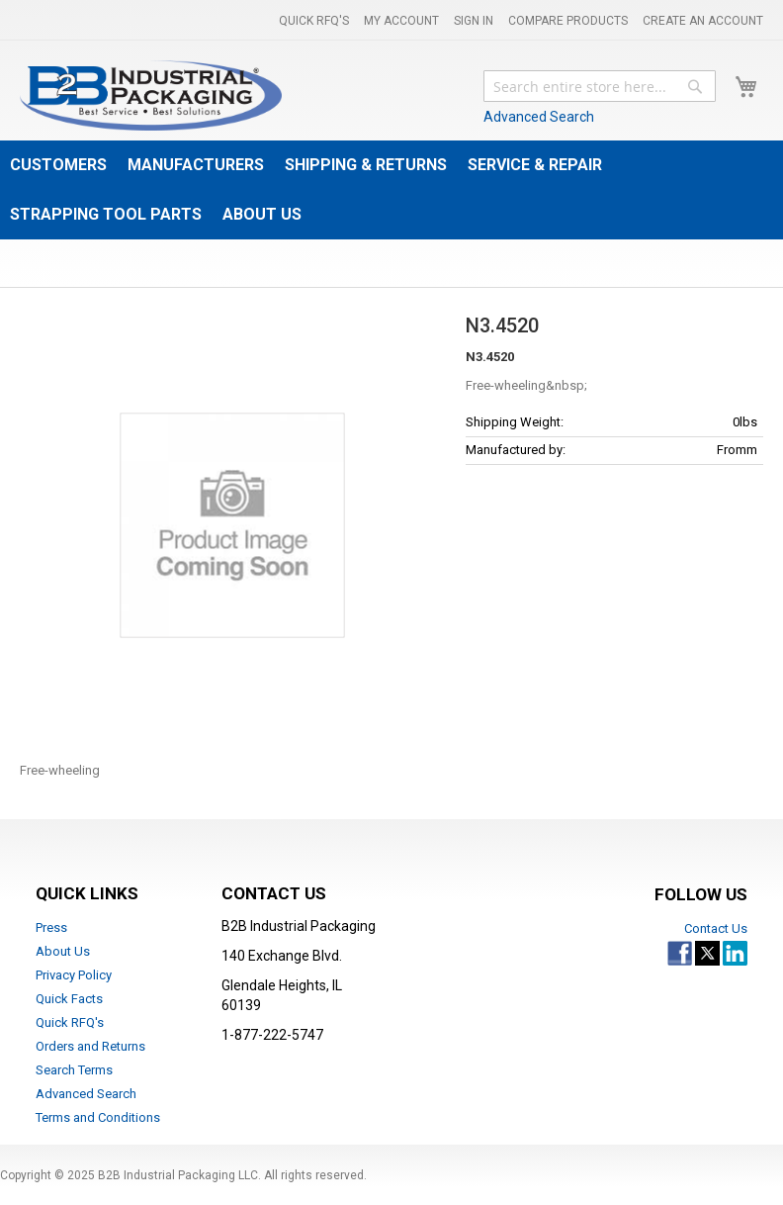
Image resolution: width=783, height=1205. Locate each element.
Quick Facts (69, 998)
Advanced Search (538, 117)
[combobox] (599, 86)
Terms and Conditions (98, 1117)
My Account (401, 21)
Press (51, 927)
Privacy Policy (74, 975)
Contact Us (715, 928)
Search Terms (74, 1070)
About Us (63, 951)
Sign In (473, 21)
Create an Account (703, 21)
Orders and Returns (90, 1046)
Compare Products (568, 21)
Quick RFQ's (314, 21)
